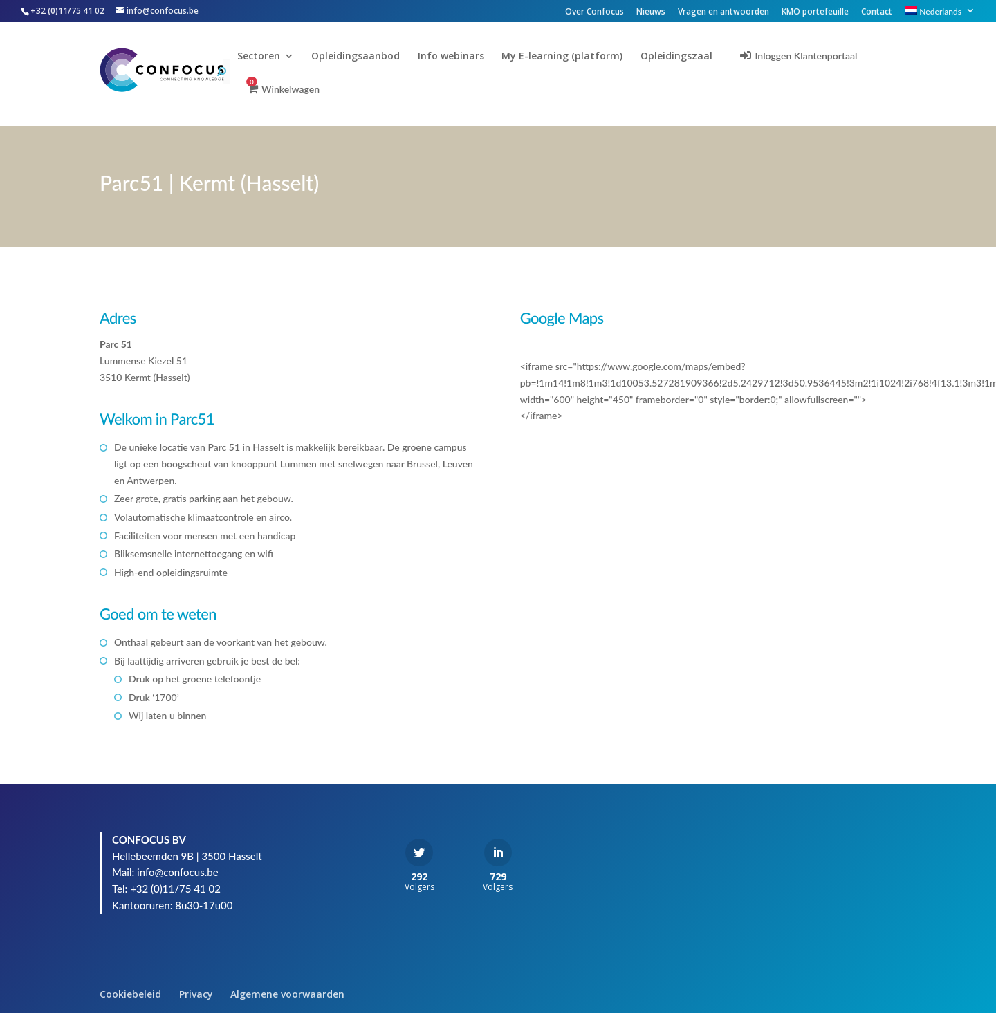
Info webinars (460, 56)
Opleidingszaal (686, 56)
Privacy (196, 994)
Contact (876, 12)
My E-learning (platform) (571, 56)
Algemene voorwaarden (287, 994)
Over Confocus (594, 12)
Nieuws (650, 12)
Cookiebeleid (130, 994)
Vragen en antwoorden (723, 12)
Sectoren (268, 56)
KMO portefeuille (815, 12)
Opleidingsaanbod (365, 56)
